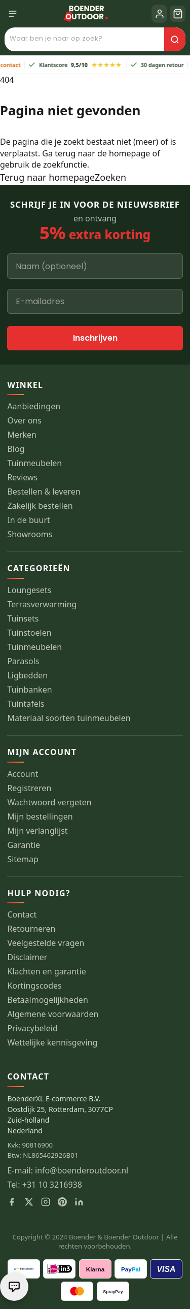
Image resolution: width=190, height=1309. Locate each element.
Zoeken (110, 177)
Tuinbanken (29, 689)
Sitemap (23, 859)
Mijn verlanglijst (37, 831)
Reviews (22, 477)
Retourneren (31, 929)
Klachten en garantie (46, 971)
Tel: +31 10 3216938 (44, 1185)
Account (22, 774)
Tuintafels (25, 704)
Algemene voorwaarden (52, 1014)
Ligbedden (27, 675)
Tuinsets (23, 618)
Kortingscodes (34, 985)
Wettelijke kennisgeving (52, 1042)
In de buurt (28, 520)
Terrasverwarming (42, 604)
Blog (15, 449)
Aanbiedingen (33, 406)
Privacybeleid (32, 1028)
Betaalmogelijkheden (47, 1000)
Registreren (29, 788)
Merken (21, 435)
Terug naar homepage (47, 177)
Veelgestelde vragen (45, 943)
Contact (21, 914)
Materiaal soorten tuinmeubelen (68, 718)
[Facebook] (11, 1201)
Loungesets (29, 590)
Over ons (24, 420)
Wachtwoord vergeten (49, 802)
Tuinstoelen (29, 633)
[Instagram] (45, 1201)
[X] (28, 1201)
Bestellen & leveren (43, 491)
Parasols (23, 661)
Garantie (23, 845)
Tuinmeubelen (34, 463)
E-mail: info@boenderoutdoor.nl (67, 1170)
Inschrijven (95, 338)
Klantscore (79, 65)
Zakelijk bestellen (39, 506)
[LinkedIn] (79, 1201)
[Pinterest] (62, 1201)
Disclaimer (27, 957)
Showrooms (29, 534)
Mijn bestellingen (39, 816)
